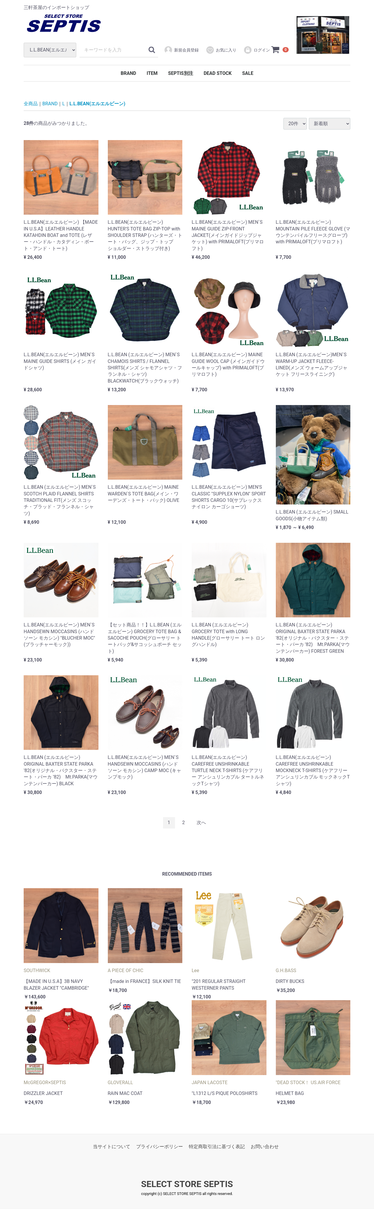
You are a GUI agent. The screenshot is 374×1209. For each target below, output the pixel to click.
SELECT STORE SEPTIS (187, 1184)
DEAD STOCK (218, 73)
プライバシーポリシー (159, 1147)
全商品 (31, 103)
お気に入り (221, 50)
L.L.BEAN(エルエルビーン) (97, 103)
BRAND (128, 73)
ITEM (152, 73)
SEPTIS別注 (180, 73)
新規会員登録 (181, 50)
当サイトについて (111, 1147)
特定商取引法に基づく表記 (217, 1147)
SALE (247, 73)
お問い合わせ (265, 1147)
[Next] (201, 823)
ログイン (256, 50)
